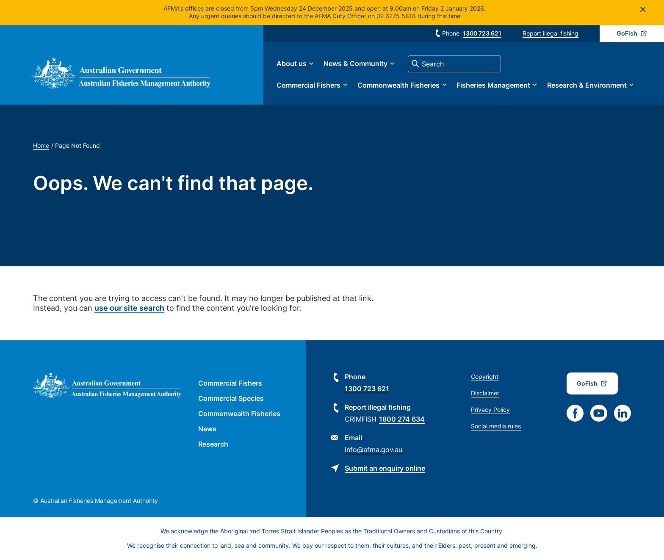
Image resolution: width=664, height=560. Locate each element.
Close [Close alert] (642, 9)
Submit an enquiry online (385, 468)
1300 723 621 (482, 33)
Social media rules (496, 426)
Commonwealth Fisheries (401, 85)
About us (294, 64)
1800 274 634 (402, 419)
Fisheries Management (495, 85)
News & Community (358, 64)
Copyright (484, 377)
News (207, 429)
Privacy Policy (490, 410)
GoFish (627, 33)
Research (213, 444)
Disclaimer (485, 393)
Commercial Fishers (311, 85)
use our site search (129, 308)
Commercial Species (231, 398)
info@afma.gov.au (373, 450)
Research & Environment (589, 85)
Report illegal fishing (550, 33)
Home (41, 145)
